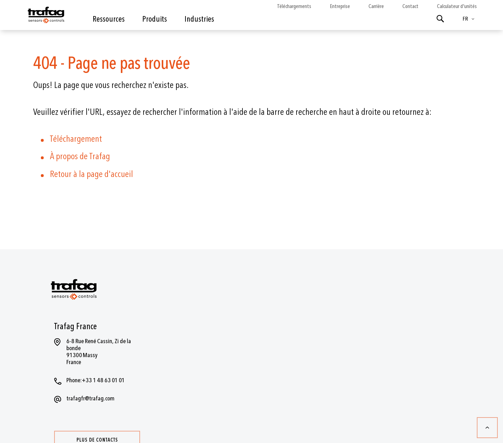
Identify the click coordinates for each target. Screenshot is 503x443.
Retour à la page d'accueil (91, 174)
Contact (410, 6)
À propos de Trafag (80, 156)
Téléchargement (76, 139)
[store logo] (45, 16)
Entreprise (340, 6)
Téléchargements (294, 6)
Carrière (376, 6)
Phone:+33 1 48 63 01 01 (95, 380)
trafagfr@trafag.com (90, 398)
